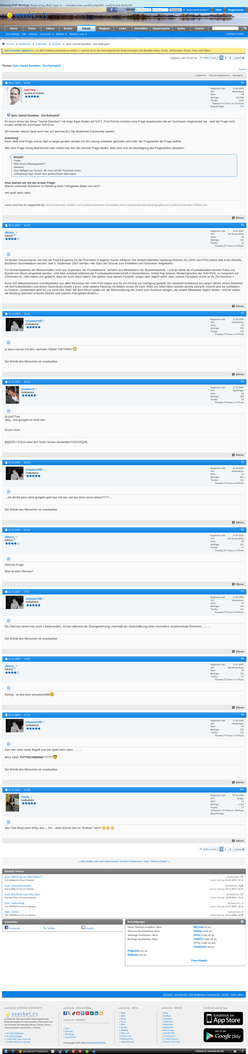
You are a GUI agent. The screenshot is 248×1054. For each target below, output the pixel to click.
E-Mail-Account (170, 1038)
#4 (242, 381)
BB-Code (199, 927)
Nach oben (237, 994)
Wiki (123, 1024)
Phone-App (168, 1030)
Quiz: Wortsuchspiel (155, 861)
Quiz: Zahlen (12, 911)
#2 (242, 224)
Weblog (124, 1030)
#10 (242, 789)
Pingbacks (134, 950)
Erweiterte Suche (235, 34)
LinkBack (199, 75)
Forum (86, 28)
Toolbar (166, 1015)
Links (122, 28)
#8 (242, 658)
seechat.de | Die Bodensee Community (197, 994)
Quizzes (56, 44)
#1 (242, 82)
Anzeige (236, 75)
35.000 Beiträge (14, 1036)
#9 (242, 714)
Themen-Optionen (218, 75)
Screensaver (169, 1036)
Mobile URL (169, 1033)
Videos (50, 28)
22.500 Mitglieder (15, 1033)
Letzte (239, 58)
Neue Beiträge (13, 34)
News (123, 1018)
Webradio (168, 1024)
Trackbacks (200, 946)
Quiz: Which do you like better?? (24, 876)
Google (89, 928)
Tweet (242, 69)
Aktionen (60, 34)
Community (45, 34)
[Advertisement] (124, 978)
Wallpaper (168, 1027)
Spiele (181, 28)
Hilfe (218, 10)
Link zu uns (126, 1036)
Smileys (198, 931)
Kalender (33, 34)
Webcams (168, 1021)
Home (13, 28)
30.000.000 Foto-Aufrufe (18, 1041)
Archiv (225, 994)
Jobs (67, 1028)
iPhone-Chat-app (171, 1041)
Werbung (69, 1034)
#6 (242, 529)
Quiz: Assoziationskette (18, 885)
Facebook (14, 928)
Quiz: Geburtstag (14, 903)
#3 (242, 313)
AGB (123, 1015)
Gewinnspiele (161, 28)
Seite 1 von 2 (210, 57)
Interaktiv (41, 44)
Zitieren (238, 218)
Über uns (125, 1033)
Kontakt (167, 994)
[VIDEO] (198, 939)
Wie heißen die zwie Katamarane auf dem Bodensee (111, 861)
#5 (242, 462)
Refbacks (133, 954)
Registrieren (236, 10)
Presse (124, 1027)
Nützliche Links (76, 34)
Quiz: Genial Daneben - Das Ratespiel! (37, 66)
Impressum (70, 1037)
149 (242, 106)
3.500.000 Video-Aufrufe (18, 1039)
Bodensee (25, 44)
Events (68, 28)
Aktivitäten (141, 28)
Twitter (51, 928)
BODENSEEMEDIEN (96, 1042)
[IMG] (197, 935)
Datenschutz (127, 1038)
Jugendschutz (127, 1041)
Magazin (104, 28)
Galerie (199, 28)
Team (123, 1021)
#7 (242, 591)
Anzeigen (167, 1018)
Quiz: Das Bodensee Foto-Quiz (22, 894)
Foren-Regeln (199, 960)
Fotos (32, 28)
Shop (165, 1012)
